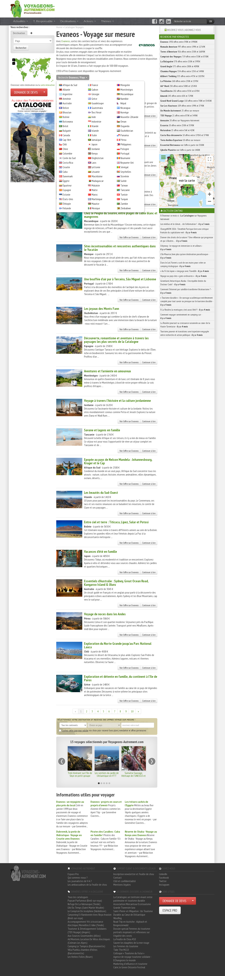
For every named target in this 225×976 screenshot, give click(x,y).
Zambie (124, 203)
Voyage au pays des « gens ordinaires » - (183, 276)
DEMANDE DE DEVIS (26, 92)
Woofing (117, 918)
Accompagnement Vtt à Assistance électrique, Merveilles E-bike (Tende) (86, 923)
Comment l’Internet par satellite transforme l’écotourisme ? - (186, 291)
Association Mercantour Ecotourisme (132, 904)
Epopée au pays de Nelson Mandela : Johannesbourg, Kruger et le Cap (118, 461)
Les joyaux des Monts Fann (101, 308)
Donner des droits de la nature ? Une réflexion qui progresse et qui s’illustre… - (186, 239)
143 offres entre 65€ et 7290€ (176, 95)
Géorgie (95, 94)
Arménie (67, 98)
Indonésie (96, 121)
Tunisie (124, 194)
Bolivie (66, 117)
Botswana (68, 121)
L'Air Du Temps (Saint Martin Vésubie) (86, 907)
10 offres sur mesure (180, 140)
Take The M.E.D (121, 949)
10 (132, 711)
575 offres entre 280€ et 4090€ (179, 66)
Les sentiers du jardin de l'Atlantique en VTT (107, 774)
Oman (123, 121)
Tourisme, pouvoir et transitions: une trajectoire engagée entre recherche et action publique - (184, 333)
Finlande (67, 208)
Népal (123, 103)
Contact (117, 877)
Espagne (67, 190)
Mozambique (126, 94)
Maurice (95, 203)
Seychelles (125, 171)
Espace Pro (73, 874)
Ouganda (124, 126)
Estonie (66, 194)
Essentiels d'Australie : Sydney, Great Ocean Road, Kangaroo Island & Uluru (116, 583)
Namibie (124, 98)
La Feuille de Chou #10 (124, 939)
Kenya (95, 153)
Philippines (125, 144)
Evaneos (66, 41)
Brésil (65, 126)
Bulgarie (67, 130)
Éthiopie (67, 203)
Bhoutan (67, 112)
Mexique (96, 208)
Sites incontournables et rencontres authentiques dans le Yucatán (120, 248)
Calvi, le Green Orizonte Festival (129, 967)
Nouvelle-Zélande (129, 117)
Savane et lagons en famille (102, 430)
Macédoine (97, 176)
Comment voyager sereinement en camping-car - (181, 316)
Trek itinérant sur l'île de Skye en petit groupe (80, 774)
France (95, 85)
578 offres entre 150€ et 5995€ (180, 61)
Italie (94, 135)
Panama (124, 135)
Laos (94, 162)
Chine (65, 149)
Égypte (66, 181)
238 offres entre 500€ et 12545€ (178, 86)
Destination (19, 33)
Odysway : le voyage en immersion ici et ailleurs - (181, 247)
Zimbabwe (125, 208)
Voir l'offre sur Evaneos (129, 237)
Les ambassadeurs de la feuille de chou (87, 884)
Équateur (67, 185)
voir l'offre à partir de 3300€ (182, 145)
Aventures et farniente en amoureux (107, 371)
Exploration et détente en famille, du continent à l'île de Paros (120, 678)
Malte (95, 190)
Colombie (67, 153)
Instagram (164, 884)
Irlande (95, 126)
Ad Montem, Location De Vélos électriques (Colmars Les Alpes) (89, 940)
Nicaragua (125, 108)
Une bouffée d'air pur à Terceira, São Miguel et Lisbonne (120, 279)
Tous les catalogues (78, 897)
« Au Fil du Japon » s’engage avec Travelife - (184, 271)
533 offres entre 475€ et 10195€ (182, 76)
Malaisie (96, 185)
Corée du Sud (69, 158)
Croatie (66, 167)
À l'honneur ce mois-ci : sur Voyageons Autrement (183, 217)
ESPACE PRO (170, 910)
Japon (94, 144)
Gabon (95, 89)
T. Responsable (44, 21)
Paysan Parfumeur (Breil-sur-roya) (85, 900)
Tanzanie (125, 190)
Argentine (67, 94)
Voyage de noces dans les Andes (105, 614)
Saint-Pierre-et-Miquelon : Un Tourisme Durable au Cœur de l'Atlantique (133, 912)
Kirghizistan (98, 158)
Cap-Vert (67, 139)
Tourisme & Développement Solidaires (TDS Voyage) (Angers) (87, 930)
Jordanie (96, 149)
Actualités (20, 21)
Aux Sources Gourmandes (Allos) (84, 935)
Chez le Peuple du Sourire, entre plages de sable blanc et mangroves (120, 215)
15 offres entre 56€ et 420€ (177, 130)
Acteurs (90, 21)
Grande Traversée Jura (124, 907)
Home (59, 27)
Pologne (124, 149)
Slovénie (124, 176)
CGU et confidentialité (124, 881)
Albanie (66, 89)
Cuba (65, 171)
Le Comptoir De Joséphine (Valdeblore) (87, 911)
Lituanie (96, 171)
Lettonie (96, 167)
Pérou (123, 139)
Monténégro (126, 89)
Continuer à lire (148, 115)
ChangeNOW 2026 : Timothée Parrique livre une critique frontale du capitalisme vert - (184, 230)
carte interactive (47, 85)
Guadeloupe (98, 103)
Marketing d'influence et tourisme (130, 963)
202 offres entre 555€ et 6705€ (180, 91)
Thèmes (107, 21)
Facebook (164, 877)
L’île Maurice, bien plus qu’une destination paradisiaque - (184, 256)
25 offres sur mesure (179, 110)
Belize (66, 108)
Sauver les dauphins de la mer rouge (131, 942)
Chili (65, 144)
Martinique (97, 199)
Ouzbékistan (126, 130)
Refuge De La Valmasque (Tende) (84, 904)
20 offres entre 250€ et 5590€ (177, 125)
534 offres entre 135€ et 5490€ (182, 71)
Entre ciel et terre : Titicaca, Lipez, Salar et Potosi (116, 522)
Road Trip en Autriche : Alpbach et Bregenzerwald (130, 923)
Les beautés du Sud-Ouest (101, 492)
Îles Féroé (96, 112)
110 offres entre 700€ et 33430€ (186, 100)
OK (210, 21)
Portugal (124, 153)
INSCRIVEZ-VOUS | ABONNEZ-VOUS (184, 30)
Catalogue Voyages (74, 27)
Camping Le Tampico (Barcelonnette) (86, 946)
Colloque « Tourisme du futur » (128, 953)
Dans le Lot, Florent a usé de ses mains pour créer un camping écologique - (183, 264)
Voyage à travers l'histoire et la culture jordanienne (117, 400)
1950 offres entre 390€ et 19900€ (178, 41)
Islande (95, 130)
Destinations (69, 21)
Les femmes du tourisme (125, 946)
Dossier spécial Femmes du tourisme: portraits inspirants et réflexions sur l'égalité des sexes (131, 932)
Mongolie (125, 85)
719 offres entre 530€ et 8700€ (184, 56)
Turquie (124, 199)
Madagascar (98, 181)
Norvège (124, 112)
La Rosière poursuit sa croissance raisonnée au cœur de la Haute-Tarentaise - (185, 324)
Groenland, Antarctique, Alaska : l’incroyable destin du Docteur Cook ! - (183, 282)
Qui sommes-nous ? (78, 877)
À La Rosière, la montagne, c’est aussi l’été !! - (185, 309)
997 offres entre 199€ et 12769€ (182, 46)
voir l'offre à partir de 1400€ (180, 149)
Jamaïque (96, 139)
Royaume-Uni (127, 162)
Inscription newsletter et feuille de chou (133, 874)
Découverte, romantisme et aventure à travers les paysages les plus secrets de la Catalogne (116, 340)
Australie (67, 103)
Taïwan (124, 185)
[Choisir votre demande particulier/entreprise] (44, 92)
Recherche (72, 77)
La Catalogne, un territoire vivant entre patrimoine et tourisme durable (132, 898)
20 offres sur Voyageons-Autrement (179, 120)
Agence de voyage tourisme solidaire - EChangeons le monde (132, 958)
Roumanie (125, 158)
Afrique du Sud (70, 85)
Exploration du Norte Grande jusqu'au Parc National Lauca (117, 645)
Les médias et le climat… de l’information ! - (185, 224)
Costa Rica (68, 162)
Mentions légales (122, 884)
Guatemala (97, 108)
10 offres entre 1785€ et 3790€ (184, 135)
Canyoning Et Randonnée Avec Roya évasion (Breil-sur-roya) (89, 916)
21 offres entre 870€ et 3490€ (179, 115)
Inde (94, 117)
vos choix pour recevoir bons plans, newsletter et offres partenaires (102, 730)
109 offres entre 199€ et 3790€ (182, 105)
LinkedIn (163, 874)
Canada (66, 135)
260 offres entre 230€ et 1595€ (179, 81)
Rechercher (21, 48)
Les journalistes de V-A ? (80, 881)
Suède (123, 181)
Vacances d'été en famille (100, 551)
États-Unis (68, 199)
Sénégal (124, 167)
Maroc (95, 194)
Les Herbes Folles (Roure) (80, 956)
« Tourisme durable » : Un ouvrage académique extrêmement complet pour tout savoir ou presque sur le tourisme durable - (186, 301)
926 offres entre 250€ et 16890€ (182, 51)
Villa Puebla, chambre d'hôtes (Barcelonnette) (82, 951)
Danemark (68, 176)
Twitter (162, 881)
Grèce (94, 98)
